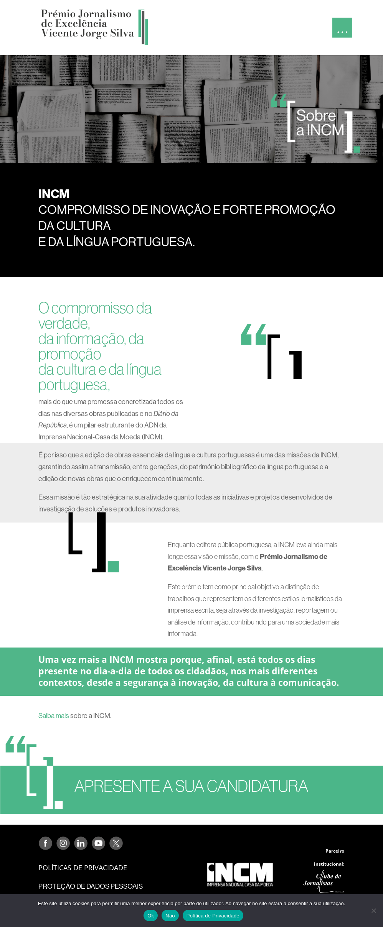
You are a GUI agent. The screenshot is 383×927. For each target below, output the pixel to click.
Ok (150, 916)
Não (170, 916)
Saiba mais (53, 715)
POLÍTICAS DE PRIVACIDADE (82, 867)
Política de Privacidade (213, 916)
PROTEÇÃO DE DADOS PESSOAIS (90, 886)
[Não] (373, 910)
